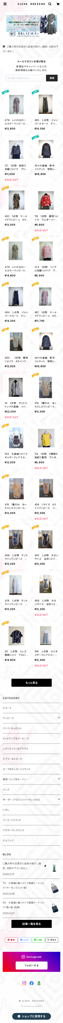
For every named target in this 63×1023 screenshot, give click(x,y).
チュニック (8, 840)
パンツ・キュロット (12, 728)
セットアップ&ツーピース (16, 738)
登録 (52, 78)
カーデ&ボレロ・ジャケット (16, 769)
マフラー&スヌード (12, 758)
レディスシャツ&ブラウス (16, 748)
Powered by (31, 1006)
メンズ (6, 789)
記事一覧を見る (31, 924)
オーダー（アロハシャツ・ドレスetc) (21, 799)
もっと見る (32, 682)
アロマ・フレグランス (13, 830)
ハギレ (6, 809)
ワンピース (8, 718)
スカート (7, 707)
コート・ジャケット (12, 820)
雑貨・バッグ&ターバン (15, 779)
